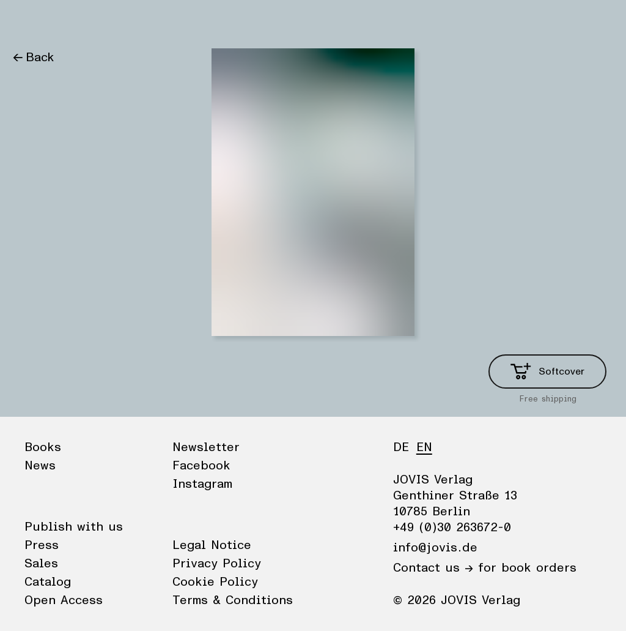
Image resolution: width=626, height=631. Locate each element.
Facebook (201, 466)
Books (30, 21)
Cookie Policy (215, 582)
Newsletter (206, 447)
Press (41, 545)
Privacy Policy (216, 564)
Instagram (202, 484)
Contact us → (433, 568)
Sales (41, 564)
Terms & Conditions (232, 600)
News (75, 21)
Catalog (47, 582)
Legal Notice (211, 545)
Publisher (128, 21)
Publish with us (73, 527)
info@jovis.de (435, 548)
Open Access (63, 600)
